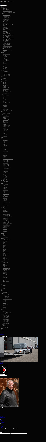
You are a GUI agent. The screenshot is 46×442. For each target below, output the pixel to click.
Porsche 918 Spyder (5, 273)
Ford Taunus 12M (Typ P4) (5, 163)
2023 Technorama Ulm (5, 27)
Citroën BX (4, 133)
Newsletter (2, 13)
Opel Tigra (4, 256)
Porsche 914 (4, 267)
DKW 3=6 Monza (4, 86)
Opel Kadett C (4, 246)
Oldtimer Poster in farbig (5, 327)
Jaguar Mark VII (4, 193)
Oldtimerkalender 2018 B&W (6, 319)
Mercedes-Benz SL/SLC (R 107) (6, 226)
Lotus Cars (2, 204)
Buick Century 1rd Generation (6, 168)
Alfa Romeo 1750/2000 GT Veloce (6, 74)
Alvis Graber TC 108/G (5, 78)
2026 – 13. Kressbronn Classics (6, 14)
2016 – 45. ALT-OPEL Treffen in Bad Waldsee (7, 46)
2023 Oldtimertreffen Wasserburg (6, 26)
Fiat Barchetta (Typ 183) (5, 151)
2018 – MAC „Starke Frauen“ (6, 9)
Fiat (1, 147)
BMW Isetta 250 (4, 99)
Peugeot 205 (4, 259)
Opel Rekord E (4, 249)
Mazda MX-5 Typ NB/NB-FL (6, 60)
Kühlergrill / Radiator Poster (5, 325)
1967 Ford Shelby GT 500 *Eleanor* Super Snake (8, 159)
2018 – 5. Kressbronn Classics (6, 37)
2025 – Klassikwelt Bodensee (6, 18)
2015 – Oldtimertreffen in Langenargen (7, 47)
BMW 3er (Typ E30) (5, 103)
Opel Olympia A (4, 253)
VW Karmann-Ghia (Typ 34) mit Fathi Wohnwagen (8, 299)
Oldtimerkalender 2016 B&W (6, 321)
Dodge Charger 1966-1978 (5, 122)
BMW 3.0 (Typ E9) (5, 105)
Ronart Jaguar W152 (5, 64)
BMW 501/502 (4, 100)
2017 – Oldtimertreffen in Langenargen (7, 43)
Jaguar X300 (4, 186)
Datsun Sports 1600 (5, 134)
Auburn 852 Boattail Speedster (6, 53)
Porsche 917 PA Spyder (5, 272)
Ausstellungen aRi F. (3, 311)
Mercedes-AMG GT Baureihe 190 (6, 214)
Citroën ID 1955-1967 (5, 130)
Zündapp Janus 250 (5, 67)
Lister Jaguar (4, 58)
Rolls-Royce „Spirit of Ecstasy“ (6, 281)
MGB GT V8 (4, 230)
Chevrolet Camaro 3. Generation (6, 115)
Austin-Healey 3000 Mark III (6, 93)
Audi (1, 81)
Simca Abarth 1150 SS (5, 288)
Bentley (2, 94)
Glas (1, 173)
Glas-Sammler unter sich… (5, 51)
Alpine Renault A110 (5, 277)
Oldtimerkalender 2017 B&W (6, 320)
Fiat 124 (3, 148)
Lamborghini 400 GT (5, 197)
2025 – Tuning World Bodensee (6, 19)
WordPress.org (2, 422)
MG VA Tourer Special (5, 229)
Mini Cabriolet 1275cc (5, 232)
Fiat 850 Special (4, 157)
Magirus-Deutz (2, 207)
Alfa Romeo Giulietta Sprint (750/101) (7, 75)
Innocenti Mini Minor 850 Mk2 (6, 184)
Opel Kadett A (4, 245)
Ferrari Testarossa (4, 146)
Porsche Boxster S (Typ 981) (5, 274)
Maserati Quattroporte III (5, 211)
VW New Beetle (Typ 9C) (5, 304)
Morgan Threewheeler (5, 234)
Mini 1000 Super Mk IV (5, 231)
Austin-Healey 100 (4, 92)
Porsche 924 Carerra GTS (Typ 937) (6, 268)
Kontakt (2, 329)
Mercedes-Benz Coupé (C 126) (6, 227)
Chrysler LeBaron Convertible (6, 126)
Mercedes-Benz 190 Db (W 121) (6, 220)
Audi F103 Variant (4, 83)
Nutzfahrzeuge (2, 238)
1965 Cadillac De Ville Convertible (6, 113)
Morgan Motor (2, 233)
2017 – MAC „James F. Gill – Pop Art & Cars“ (7, 10)
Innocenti (2, 183)
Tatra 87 (3, 66)
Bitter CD (4, 97)
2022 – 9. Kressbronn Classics (6, 28)
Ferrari (2, 138)
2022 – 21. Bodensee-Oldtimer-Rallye (6, 29)
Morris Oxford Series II (5, 90)
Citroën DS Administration (5, 129)
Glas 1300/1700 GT (5, 174)
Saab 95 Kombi (4, 285)
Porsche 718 (4, 264)
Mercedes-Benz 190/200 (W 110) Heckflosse (7, 223)
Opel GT (3, 251)
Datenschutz (2, 330)
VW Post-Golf (4, 301)
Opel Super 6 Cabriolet (5, 255)
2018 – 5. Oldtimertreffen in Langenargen (7, 39)
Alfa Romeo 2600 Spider (5, 71)
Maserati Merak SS (5, 210)
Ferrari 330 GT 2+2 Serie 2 (5, 140)
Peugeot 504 (4, 257)
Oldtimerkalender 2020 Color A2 (6, 315)
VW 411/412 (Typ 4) (5, 298)
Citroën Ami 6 (4, 128)
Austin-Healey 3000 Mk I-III (5, 89)
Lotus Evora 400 (4, 206)
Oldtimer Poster (3, 324)
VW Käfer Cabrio (4, 295)
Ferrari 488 (4, 141)
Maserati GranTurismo (5, 209)
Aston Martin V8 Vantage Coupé (6, 80)
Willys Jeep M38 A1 (5, 195)
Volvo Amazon (4, 308)
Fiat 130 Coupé (4, 153)
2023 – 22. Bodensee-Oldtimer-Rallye (6, 25)
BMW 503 (4, 98)
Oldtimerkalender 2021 (5, 314)
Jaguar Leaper (4, 192)
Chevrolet (2, 114)
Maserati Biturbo (4, 212)
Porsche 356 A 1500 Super (5, 262)
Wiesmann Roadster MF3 (5, 310)
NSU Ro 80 (4, 235)
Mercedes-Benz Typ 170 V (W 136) (6, 215)
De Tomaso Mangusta (5, 136)
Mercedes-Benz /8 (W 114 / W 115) (6, 225)
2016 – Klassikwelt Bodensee (6, 45)
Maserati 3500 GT (4, 208)
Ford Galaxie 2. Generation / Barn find (6, 167)
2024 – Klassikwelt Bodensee (6, 22)
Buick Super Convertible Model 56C (6, 171)
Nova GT (3, 62)
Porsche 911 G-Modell (5, 270)
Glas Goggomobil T (5, 176)
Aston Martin (2, 79)
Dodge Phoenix (4, 124)
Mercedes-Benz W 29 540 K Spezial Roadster (7, 216)
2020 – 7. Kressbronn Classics (6, 32)
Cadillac (2, 111)
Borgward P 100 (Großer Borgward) (6, 109)
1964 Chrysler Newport (5, 121)
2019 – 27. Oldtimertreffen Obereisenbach (7, 33)
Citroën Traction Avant (5, 127)
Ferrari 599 (4, 142)
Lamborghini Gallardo (5, 199)
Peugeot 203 (4, 260)
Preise (2, 328)
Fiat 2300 (4, 154)
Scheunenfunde (2, 48)
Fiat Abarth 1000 (4, 150)
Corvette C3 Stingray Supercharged (6, 119)
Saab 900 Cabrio (4, 286)
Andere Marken (3, 52)
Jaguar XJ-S (4, 185)
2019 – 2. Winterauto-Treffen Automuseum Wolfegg (8, 35)
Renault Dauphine (4, 279)
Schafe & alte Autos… (5, 50)
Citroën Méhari (4, 132)
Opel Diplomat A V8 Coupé (5, 244)
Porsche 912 (4, 271)
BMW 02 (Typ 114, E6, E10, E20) (6, 102)
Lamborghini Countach (5, 198)
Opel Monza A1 (4, 247)
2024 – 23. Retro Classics (5, 23)
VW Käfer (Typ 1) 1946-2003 (6, 294)
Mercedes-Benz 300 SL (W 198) (6, 218)
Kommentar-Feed (3, 421)
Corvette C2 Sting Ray (5, 118)
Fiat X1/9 (4, 152)
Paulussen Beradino (5, 63)
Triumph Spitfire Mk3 (5, 292)
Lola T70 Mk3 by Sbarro (5, 59)
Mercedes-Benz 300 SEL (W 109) (6, 224)
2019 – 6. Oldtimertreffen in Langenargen (7, 36)
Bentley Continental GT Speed (6, 95)
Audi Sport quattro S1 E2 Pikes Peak (6, 84)
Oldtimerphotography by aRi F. (7, 1)
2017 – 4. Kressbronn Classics (6, 40)
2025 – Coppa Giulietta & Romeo (6, 20)
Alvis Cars (2, 76)
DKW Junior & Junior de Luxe (6, 87)
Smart (1, 289)
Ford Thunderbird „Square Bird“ (6, 164)
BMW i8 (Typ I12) (4, 107)
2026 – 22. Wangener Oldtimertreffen (6, 15)
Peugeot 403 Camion (5, 258)
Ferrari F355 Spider (5, 145)
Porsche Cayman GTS (5, 275)
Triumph (2, 290)
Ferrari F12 (4, 144)
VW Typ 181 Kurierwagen (5, 302)
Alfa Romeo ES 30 (4, 72)
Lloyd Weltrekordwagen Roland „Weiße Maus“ (7, 110)
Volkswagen (2, 293)
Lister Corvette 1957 (5, 57)
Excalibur (2, 137)
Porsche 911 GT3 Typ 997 (5, 266)
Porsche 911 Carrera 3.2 (5, 265)
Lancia (2, 201)
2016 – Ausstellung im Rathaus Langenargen (7, 313)
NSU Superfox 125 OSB (5, 237)
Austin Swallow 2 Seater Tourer (6, 194)
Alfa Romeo (2, 70)
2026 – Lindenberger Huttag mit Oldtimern (7, 16)
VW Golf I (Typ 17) (5, 300)
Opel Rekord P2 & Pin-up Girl (6, 254)
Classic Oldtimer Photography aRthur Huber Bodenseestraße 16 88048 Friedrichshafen (3, 417)
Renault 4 (4, 278)
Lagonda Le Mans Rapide (5, 196)
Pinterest (2, 427)
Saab (1, 284)
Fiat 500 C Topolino (5, 155)
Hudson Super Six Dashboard (6, 181)
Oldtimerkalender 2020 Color (6, 316)
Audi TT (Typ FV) (4, 85)
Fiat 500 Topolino (4, 156)
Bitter (1, 96)
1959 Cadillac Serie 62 (5, 112)
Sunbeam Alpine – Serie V (5, 65)
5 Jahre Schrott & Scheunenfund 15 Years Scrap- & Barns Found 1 (6, 49)
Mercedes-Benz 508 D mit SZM (6, 240)
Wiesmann (2, 309)
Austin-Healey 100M (5, 88)
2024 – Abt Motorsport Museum (6, 8)
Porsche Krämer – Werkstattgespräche (6, 269)
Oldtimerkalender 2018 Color (6, 318)
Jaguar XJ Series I (4, 188)
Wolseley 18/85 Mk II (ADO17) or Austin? (7, 91)
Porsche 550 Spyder (5, 263)
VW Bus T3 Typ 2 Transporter (6, 297)
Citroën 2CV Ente (4, 131)
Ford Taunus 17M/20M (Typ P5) (6, 161)
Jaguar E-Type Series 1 (5, 189)
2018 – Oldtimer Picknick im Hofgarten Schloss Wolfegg (8, 38)
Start (1, 6)
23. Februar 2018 (2, 334)
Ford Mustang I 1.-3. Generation (6, 166)
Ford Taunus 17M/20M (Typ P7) (6, 162)
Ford (1, 158)
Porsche (2, 261)
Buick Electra (4, 169)
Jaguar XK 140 (4, 191)
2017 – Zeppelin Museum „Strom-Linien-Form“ (7, 11)
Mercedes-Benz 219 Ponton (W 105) (6, 221)
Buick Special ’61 (4, 170)
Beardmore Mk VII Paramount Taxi (6, 54)
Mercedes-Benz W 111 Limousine (6, 222)
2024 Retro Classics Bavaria (5, 21)
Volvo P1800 (4, 306)
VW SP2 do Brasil (4, 303)
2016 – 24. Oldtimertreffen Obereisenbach (7, 44)
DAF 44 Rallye (4, 55)
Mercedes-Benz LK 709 (5, 241)
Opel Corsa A (4, 243)
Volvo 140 (4, 305)
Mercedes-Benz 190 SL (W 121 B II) (6, 219)
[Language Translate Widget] (2, 374)
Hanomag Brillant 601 (5, 177)
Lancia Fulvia (4, 203)
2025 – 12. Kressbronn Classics (6, 17)
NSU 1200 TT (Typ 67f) (5, 236)
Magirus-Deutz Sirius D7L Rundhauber (7, 239)
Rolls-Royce (2, 280)
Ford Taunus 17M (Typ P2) (5, 160)
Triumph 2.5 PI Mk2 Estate (5, 291)
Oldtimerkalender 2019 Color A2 (6, 317)
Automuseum (2, 7)
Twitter (2, 426)
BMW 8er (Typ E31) (5, 106)
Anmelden (2, 420)
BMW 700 (4, 101)
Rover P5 (3, 282)
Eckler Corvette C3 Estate (5, 120)
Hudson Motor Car (3, 180)
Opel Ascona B (4, 242)
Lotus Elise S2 (4, 205)
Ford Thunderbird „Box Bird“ (6, 165)
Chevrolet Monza (4, 117)
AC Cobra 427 (4, 68)
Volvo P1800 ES (4, 307)
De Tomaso (2, 135)
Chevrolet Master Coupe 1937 (6, 116)
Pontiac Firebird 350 (5, 172)
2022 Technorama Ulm (5, 31)
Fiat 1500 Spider (4, 149)
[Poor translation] (2, 432)
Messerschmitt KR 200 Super (6, 61)
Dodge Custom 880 (5, 123)
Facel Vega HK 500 (5, 56)
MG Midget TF (4, 228)
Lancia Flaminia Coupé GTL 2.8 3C (6, 202)
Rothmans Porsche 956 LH (5, 276)
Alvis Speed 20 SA (4, 77)
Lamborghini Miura (5, 200)
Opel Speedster (4, 250)
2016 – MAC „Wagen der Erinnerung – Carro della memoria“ (9, 12)
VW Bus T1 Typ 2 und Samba (6, 296)
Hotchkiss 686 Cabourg (5, 179)
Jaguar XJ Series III (5, 187)
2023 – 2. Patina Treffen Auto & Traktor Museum (8, 24)
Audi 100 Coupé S (4, 82)
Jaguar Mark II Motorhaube (5, 190)
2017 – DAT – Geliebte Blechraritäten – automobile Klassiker (7, 312)
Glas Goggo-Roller (4, 175)
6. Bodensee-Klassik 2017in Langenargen (5, 42)
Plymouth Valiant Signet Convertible (6, 125)
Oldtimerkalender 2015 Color (6, 323)
